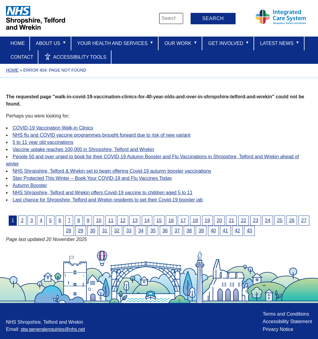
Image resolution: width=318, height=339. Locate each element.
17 (183, 220)
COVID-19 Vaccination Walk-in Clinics (53, 127)
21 (231, 220)
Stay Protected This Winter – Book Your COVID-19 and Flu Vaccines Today (92, 178)
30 (92, 230)
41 (225, 230)
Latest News (279, 43)
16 (171, 220)
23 (255, 220)
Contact (21, 57)
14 (147, 220)
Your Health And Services (115, 43)
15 (159, 220)
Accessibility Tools (75, 56)
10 (99, 220)
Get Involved (228, 43)
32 (117, 230)
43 (249, 230)
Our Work (181, 43)
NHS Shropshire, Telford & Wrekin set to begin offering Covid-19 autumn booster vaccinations (112, 171)
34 (141, 230)
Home (17, 43)
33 (129, 230)
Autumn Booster (30, 185)
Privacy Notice (278, 329)
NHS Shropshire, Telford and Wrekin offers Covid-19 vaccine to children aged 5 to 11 (102, 192)
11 (111, 220)
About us (51, 43)
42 (237, 230)
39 (201, 230)
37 (177, 230)
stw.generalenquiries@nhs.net (53, 329)
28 (68, 230)
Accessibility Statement (287, 321)
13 (135, 220)
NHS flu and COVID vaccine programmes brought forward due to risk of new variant (101, 135)
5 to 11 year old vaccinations (43, 142)
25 (279, 220)
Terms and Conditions (286, 314)
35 (153, 230)
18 (195, 220)
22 (243, 220)
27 (304, 220)
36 (165, 230)
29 (80, 230)
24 (267, 220)
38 (189, 230)
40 (213, 230)
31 (104, 230)
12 (123, 220)
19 (207, 220)
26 (292, 220)
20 (219, 220)
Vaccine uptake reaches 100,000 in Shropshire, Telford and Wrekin (83, 149)
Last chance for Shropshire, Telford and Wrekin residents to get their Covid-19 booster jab (108, 199)
